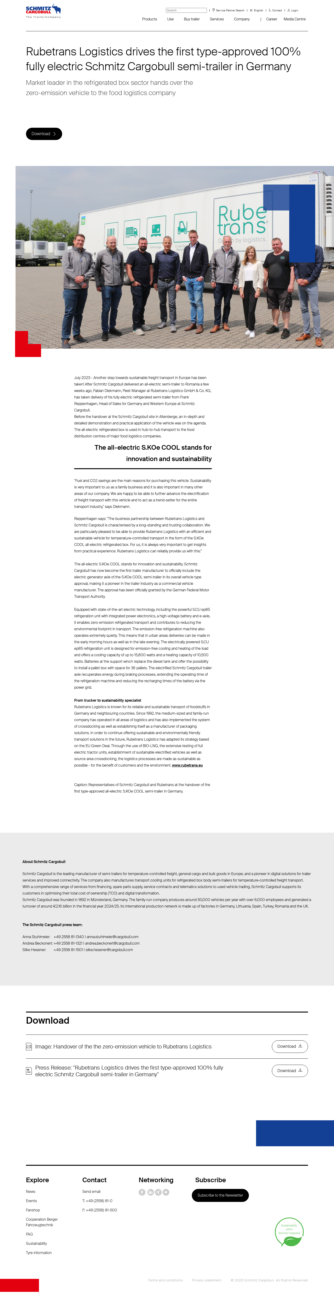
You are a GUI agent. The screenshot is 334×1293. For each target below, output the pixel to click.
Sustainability (36, 1244)
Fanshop (33, 1211)
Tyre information (39, 1254)
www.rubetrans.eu (187, 766)
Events (31, 1202)
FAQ (29, 1235)
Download (41, 134)
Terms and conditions (165, 1281)
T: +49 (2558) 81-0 (97, 1202)
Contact (277, 10)
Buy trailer (192, 19)
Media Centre (295, 19)
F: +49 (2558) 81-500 (99, 1211)
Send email (91, 1192)
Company (242, 19)
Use (170, 19)
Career (271, 19)
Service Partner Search (230, 10)
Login (294, 10)
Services (217, 19)
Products (149, 19)
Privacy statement (207, 1281)
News (30, 1192)
